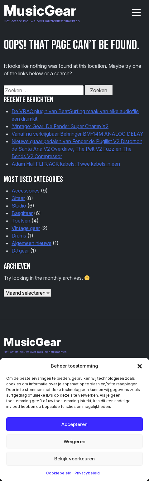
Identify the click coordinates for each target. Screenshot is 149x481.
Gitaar (18, 198)
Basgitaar (22, 213)
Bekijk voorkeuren (74, 459)
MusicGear (40, 10)
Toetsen (21, 221)
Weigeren (74, 441)
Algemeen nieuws (31, 243)
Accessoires (26, 191)
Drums (19, 236)
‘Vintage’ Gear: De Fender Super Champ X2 (60, 126)
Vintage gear (26, 228)
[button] (140, 366)
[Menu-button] (136, 12)
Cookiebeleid (58, 473)
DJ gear (20, 251)
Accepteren (74, 424)
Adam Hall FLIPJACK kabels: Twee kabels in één (66, 164)
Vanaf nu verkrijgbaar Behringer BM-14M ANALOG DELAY (77, 134)
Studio (19, 206)
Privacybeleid (87, 473)
